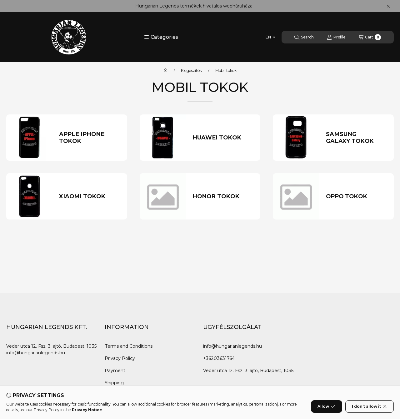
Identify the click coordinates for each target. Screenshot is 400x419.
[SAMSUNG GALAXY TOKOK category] (356, 138)
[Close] (388, 6)
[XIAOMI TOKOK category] (89, 196)
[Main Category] (166, 70)
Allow (326, 406)
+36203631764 (219, 358)
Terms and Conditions (128, 346)
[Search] (304, 37)
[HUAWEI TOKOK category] (223, 137)
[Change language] (270, 37)
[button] (161, 37)
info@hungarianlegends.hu (35, 353)
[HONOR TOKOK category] (223, 196)
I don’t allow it (369, 406)
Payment (115, 370)
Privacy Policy (120, 358)
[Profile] (336, 37)
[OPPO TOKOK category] (356, 196)
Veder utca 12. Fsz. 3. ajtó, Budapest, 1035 (51, 346)
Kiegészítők (191, 70)
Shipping (114, 383)
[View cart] (369, 37)
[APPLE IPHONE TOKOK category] (89, 138)
